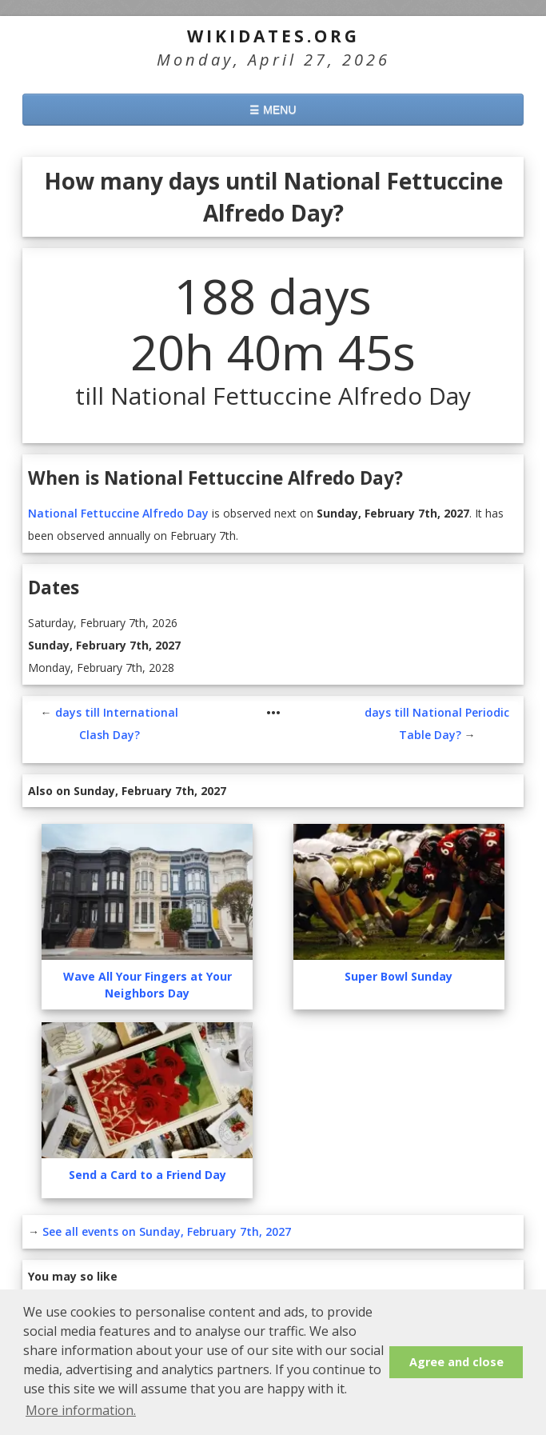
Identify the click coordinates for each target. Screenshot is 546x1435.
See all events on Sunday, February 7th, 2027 (166, 1231)
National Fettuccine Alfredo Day (118, 513)
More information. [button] (81, 1410)
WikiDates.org (273, 36)
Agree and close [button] (456, 1361)
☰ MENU (272, 109)
